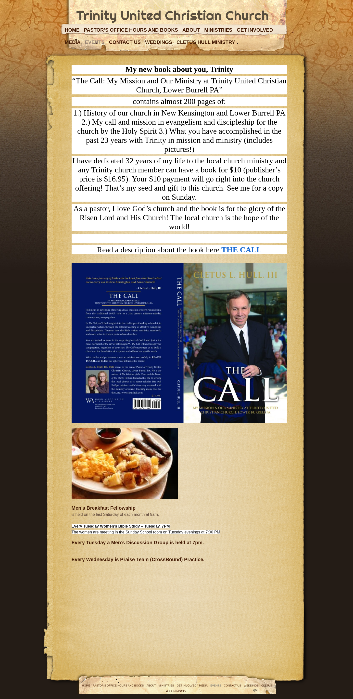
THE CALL (241, 249)
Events (94, 42)
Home (72, 30)
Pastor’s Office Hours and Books (131, 30)
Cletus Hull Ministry (205, 42)
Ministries (218, 30)
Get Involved (255, 30)
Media (72, 42)
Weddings (158, 42)
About (191, 30)
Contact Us (125, 42)
